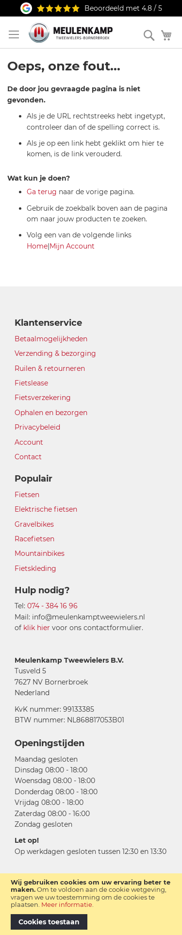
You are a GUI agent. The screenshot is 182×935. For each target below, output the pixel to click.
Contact (28, 456)
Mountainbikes (40, 553)
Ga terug (42, 191)
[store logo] (71, 32)
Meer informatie (66, 904)
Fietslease (31, 383)
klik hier (36, 627)
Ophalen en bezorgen (51, 412)
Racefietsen (34, 538)
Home (37, 246)
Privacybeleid (37, 427)
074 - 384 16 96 (52, 605)
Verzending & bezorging (55, 353)
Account (29, 442)
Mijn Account (72, 246)
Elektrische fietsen (46, 509)
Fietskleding (35, 568)
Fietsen (27, 494)
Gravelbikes (34, 524)
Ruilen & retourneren (50, 368)
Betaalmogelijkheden (51, 338)
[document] (91, 904)
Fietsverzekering (43, 397)
